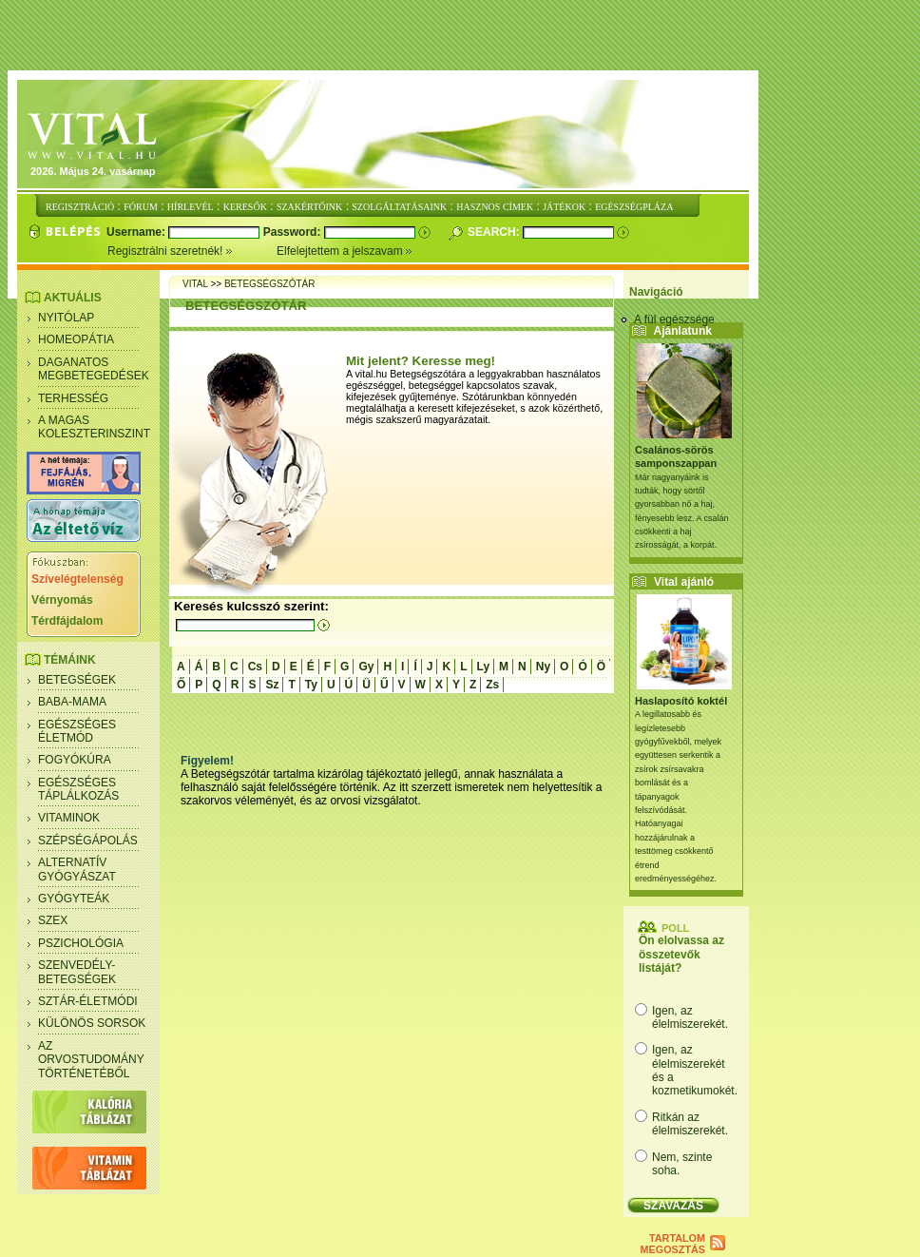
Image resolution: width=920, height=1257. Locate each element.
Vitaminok (69, 817)
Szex (52, 920)
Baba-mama (72, 701)
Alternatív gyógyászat (77, 869)
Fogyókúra (74, 759)
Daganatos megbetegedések (93, 369)
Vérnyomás (62, 600)
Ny (543, 666)
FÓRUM (141, 207)
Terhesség (73, 398)
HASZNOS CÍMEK (494, 207)
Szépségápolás (88, 840)
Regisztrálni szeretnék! (192, 251)
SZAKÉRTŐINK (309, 207)
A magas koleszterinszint (94, 427)
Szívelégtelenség (77, 579)
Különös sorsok (91, 1023)
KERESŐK (245, 207)
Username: (137, 232)
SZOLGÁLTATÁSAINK (399, 207)
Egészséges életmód (77, 731)
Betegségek (77, 680)
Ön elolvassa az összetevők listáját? (681, 954)
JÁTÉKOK (564, 207)
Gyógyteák (73, 898)
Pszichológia (81, 943)
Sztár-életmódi (88, 1001)
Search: (495, 232)
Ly (483, 666)
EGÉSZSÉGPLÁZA (634, 207)
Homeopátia (76, 339)
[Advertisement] (464, 36)
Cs (255, 666)
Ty (311, 684)
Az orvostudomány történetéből (91, 1059)
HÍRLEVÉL (190, 207)
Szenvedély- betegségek (77, 971)
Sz (271, 684)
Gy (366, 666)
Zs (492, 684)
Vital (195, 284)
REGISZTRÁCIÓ (80, 207)
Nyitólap (66, 317)
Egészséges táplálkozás (78, 789)
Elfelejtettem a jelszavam (344, 251)
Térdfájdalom (67, 621)
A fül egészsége (674, 319)
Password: (293, 232)
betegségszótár (270, 284)
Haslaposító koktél (681, 700)
